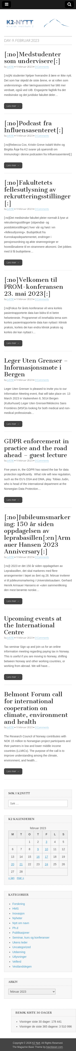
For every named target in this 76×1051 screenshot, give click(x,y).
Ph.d (15, 928)
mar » (20, 878)
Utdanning (18, 952)
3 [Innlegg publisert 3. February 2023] (46, 841)
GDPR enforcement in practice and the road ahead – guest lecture (36, 448)
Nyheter (17, 918)
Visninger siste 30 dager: (35, 1021)
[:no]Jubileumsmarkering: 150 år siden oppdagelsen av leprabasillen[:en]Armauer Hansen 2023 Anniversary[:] (37, 534)
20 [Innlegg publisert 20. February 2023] (12, 864)
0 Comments (42, 66)
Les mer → (13, 106)
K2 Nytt (36, 1043)
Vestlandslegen (22, 966)
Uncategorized (21, 947)
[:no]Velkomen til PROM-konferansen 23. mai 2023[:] (33, 286)
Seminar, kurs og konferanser (30, 937)
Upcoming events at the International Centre (33, 625)
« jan (11, 878)
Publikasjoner (20, 932)
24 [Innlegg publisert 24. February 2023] (46, 864)
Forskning (18, 903)
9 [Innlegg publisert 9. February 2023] (38, 849)
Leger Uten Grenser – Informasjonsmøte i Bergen (36, 367)
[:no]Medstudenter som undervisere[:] (32, 58)
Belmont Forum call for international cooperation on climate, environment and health (36, 708)
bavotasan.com (54, 1047)
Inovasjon (18, 913)
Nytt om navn (20, 923)
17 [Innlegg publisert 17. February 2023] (46, 856)
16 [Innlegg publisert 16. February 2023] (38, 856)
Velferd (16, 961)
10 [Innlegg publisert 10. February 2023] (46, 849)
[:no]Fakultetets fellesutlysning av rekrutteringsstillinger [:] (37, 193)
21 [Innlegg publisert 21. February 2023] (21, 864)
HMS (15, 908)
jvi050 (10, 66)
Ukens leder (20, 942)
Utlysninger (19, 956)
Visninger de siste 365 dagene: (39, 1026)
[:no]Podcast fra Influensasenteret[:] (34, 127)
